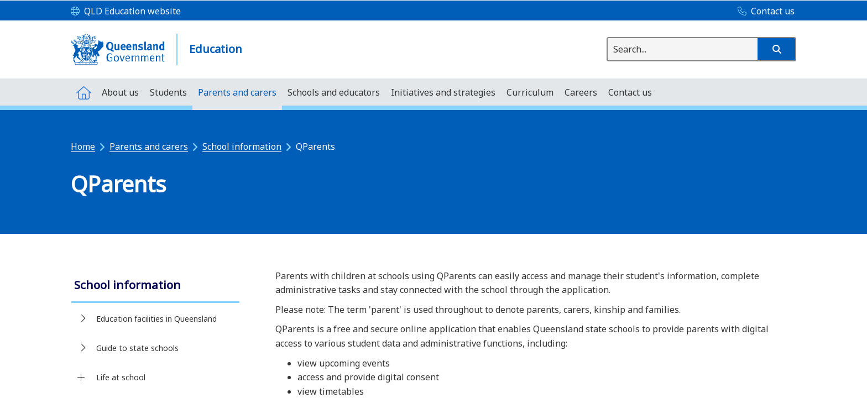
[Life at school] (81, 377)
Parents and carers (148, 146)
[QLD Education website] (126, 12)
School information (241, 146)
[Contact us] (763, 12)
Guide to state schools (137, 348)
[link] (155, 286)
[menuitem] (83, 92)
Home (83, 146)
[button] (776, 49)
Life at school (120, 377)
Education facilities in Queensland (156, 318)
